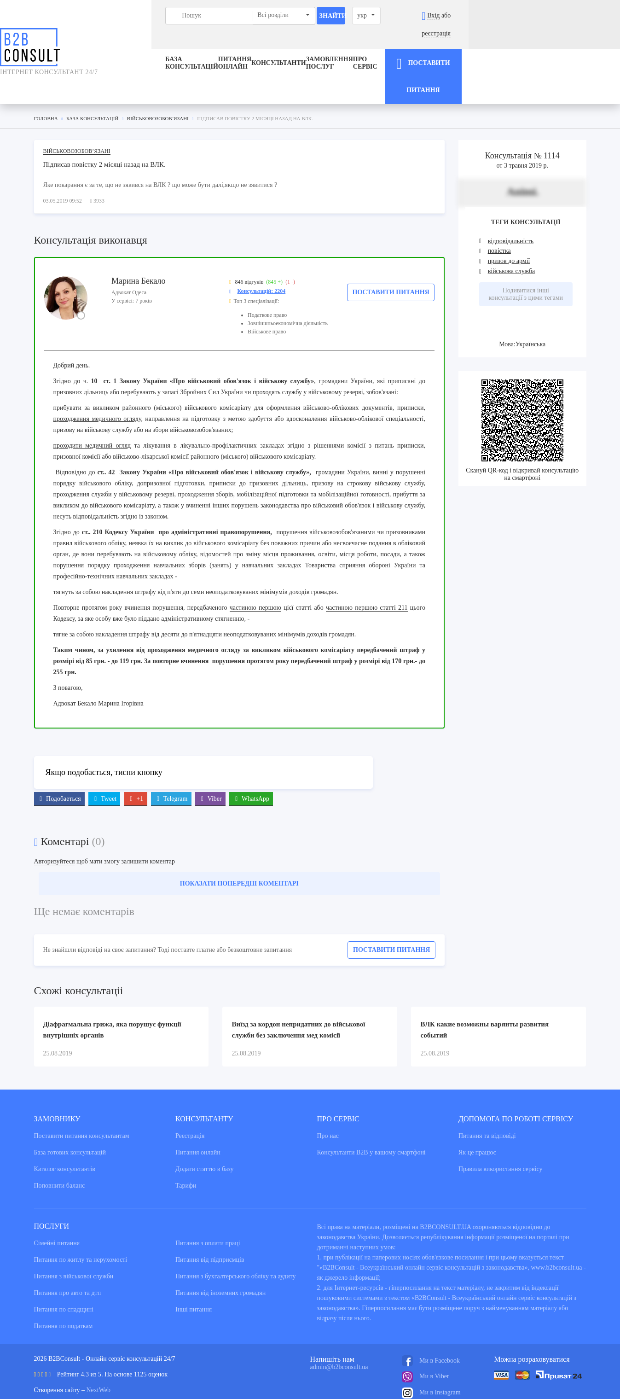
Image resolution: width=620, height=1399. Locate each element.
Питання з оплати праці (207, 1210)
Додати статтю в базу (204, 1135)
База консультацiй (122, 45)
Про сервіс (432, 45)
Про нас (328, 1102)
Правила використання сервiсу (500, 1135)
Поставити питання (391, 259)
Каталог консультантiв (64, 1135)
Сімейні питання (57, 1210)
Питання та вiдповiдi (487, 1102)
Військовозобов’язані (76, 118)
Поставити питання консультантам (81, 1102)
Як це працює (477, 1119)
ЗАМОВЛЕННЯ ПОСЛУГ (356, 45)
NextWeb (98, 1356)
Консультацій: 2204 (262, 258)
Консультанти (279, 45)
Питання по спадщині (64, 1276)
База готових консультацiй (70, 1119)
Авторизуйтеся (54, 828)
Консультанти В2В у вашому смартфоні (371, 1119)
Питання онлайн (205, 45)
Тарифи (185, 1152)
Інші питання (193, 1276)
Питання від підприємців (209, 1226)
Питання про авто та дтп (67, 1259)
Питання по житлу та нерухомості (80, 1226)
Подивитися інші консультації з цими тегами (525, 261)
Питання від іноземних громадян (220, 1259)
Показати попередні (239, 850)
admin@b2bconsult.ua (339, 1333)
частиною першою (255, 574)
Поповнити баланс (59, 1152)
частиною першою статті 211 (367, 574)
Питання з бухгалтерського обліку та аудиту (235, 1243)
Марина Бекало (138, 247)
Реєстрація (189, 1102)
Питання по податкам (63, 1292)
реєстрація (585, 15)
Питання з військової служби (74, 1243)
